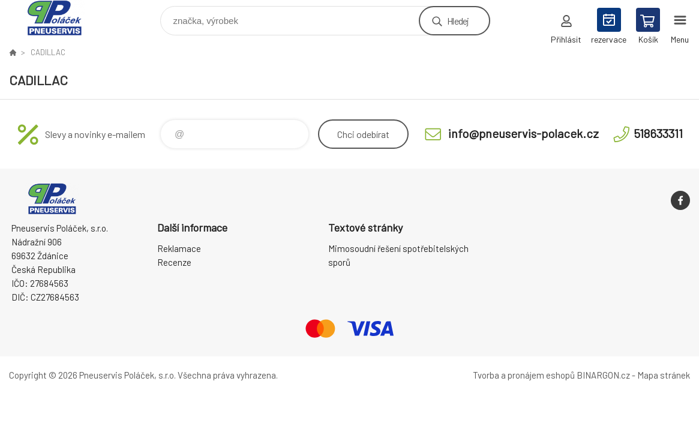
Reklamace (179, 248)
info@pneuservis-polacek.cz (523, 133)
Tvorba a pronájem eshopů (524, 375)
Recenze (174, 262)
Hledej (458, 20)
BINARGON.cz (603, 375)
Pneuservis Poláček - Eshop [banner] (62, 17)
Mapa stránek (663, 375)
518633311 (658, 133)
